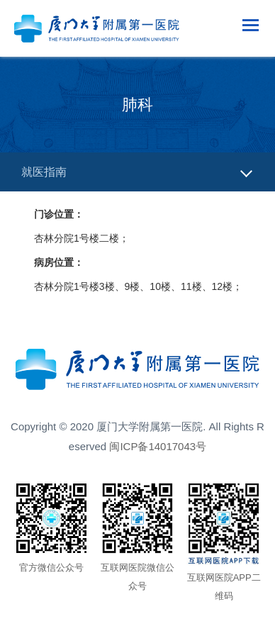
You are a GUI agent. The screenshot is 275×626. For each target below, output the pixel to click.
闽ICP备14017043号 (157, 446)
